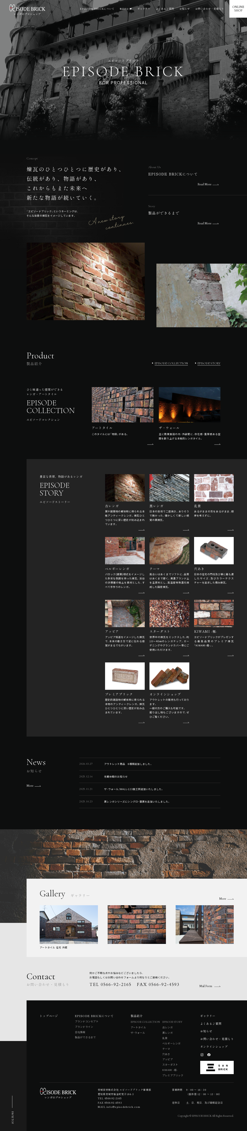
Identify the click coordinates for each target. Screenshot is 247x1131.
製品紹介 (123, 9)
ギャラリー (143, 9)
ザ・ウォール (138, 1032)
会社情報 (80, 1032)
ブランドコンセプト (87, 1021)
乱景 (165, 1038)
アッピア (167, 1059)
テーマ (166, 1049)
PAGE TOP (12, 1117)
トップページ (49, 1016)
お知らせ (184, 9)
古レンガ (167, 1027)
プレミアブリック (172, 1075)
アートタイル (138, 1027)
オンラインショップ (214, 1046)
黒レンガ (167, 1032)
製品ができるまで (85, 1037)
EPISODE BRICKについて (95, 9)
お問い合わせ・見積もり (209, 9)
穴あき (166, 1054)
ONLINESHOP (238, 8)
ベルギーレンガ (171, 1043)
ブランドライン (84, 1027)
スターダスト (170, 1064)
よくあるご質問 (165, 9)
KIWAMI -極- (170, 1070)
